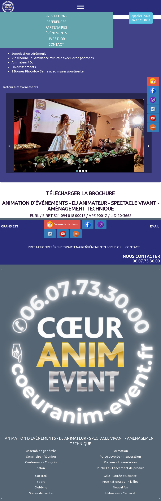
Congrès (51, 462)
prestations (38, 247)
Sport (41, 481)
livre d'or (113, 247)
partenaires (76, 247)
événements (95, 247)
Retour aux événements (20, 87)
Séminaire (33, 456)
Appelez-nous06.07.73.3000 (140, 18)
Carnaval (129, 493)
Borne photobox (82, 58)
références (56, 247)
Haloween (112, 493)
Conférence (33, 462)
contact (132, 247)
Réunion (50, 456)
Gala (107, 476)
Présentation (127, 462)
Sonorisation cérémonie (29, 53)
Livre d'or (56, 39)
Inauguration (132, 456)
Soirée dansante (41, 493)
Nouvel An (120, 487)
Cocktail (41, 476)
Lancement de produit (128, 468)
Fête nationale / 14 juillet (120, 481)
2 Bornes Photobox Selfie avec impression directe (48, 71)
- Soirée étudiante (124, 476)
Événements (56, 33)
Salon (41, 468)
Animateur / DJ (22, 62)
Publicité (103, 468)
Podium (109, 462)
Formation (120, 451)
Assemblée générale (41, 451)
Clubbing (41, 487)
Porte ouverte (110, 456)
